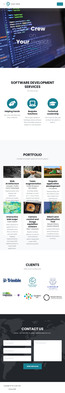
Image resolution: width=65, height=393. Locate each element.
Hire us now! (32, 49)
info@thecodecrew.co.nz (43, 333)
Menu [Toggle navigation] (60, 4)
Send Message (32, 366)
